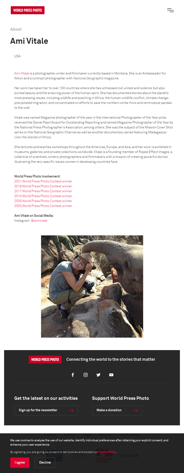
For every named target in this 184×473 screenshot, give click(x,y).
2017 (18, 191)
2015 (18, 196)
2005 (18, 201)
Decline (45, 462)
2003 (18, 206)
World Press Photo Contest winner (47, 186)
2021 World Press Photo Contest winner (43, 181)
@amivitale (39, 220)
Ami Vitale (21, 73)
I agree (20, 462)
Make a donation (109, 410)
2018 (18, 186)
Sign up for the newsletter (38, 410)
